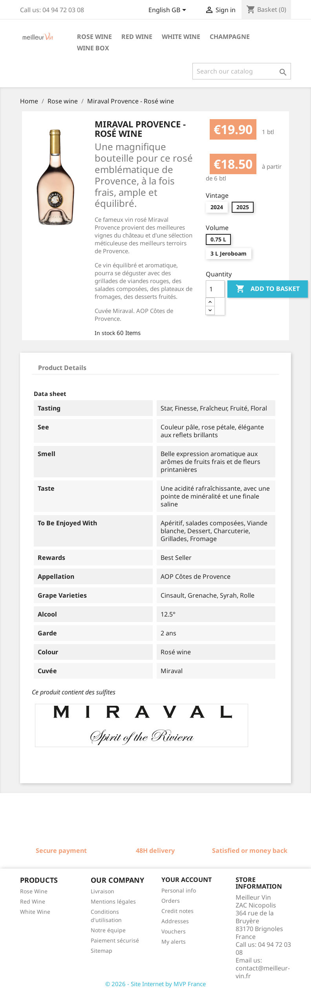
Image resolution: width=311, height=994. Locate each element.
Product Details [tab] (62, 367)
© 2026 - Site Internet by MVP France (155, 984)
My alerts (173, 941)
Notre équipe (108, 930)
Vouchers (173, 931)
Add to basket (268, 289)
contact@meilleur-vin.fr (263, 972)
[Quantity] (215, 289)
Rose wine (94, 36)
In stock (105, 333)
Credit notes (177, 911)
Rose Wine (34, 891)
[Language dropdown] (168, 10)
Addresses (175, 921)
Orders (170, 900)
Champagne (230, 36)
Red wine (136, 36)
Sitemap (101, 950)
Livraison (102, 891)
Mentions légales (113, 901)
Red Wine (32, 901)
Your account (186, 879)
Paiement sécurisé (115, 940)
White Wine (35, 911)
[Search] (241, 71)
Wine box (93, 48)
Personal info (178, 890)
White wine (181, 36)
